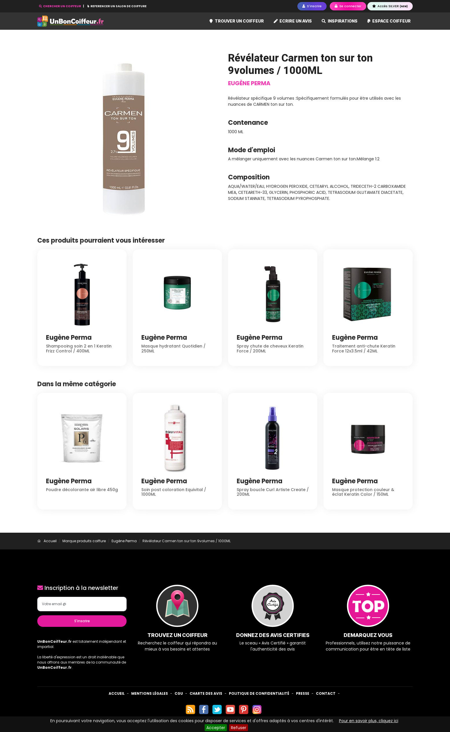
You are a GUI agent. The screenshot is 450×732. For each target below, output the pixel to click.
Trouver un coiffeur (237, 20)
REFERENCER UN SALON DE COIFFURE (117, 6)
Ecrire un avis (293, 20)
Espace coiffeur (389, 20)
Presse (302, 693)
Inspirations (340, 20)
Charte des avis (206, 693)
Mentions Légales (149, 693)
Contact (326, 693)
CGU (179, 693)
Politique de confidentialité (259, 693)
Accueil (117, 693)
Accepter (215, 728)
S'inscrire (82, 620)
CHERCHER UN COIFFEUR (60, 6)
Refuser (238, 728)
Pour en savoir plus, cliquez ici (368, 721)
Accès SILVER (390, 6)
